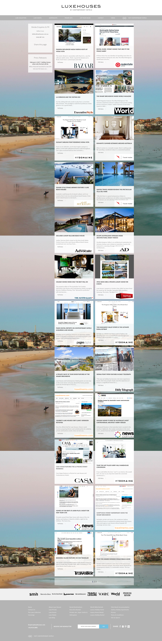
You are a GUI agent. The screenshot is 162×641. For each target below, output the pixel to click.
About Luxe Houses (55, 607)
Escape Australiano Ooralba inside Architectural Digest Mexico (110, 237)
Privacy (113, 612)
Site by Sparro (115, 617)
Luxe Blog (52, 617)
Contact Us (31, 610)
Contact (101, 18)
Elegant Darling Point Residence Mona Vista (72, 142)
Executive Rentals (75, 610)
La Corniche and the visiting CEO (68, 97)
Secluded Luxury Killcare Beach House (70, 236)
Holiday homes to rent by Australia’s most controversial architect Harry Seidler (113, 421)
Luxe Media (52, 615)
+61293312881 (33, 627)
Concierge (31, 615)
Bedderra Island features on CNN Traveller (72, 558)
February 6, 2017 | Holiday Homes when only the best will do (40, 63)
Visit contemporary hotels (137, 18)
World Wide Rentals (96, 607)
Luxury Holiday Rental (97, 615)
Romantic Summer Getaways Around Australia (114, 143)
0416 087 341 (40, 37)
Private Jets (69, 18)
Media (113, 18)
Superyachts (53, 18)
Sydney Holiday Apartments (120, 610)
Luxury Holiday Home (97, 610)
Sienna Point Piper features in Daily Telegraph (114, 374)
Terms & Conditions (117, 615)
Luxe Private (53, 610)
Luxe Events (38, 18)
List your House (85, 18)
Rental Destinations (76, 607)
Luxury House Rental (97, 612)
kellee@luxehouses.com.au (40, 34)
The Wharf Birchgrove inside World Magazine (114, 96)
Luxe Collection (20, 18)
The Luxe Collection (34, 612)
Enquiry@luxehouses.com (36, 625)
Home (30, 607)
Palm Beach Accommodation (120, 607)
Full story (60, 62)
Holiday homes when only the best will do (72, 282)
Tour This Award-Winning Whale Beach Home (113, 559)
